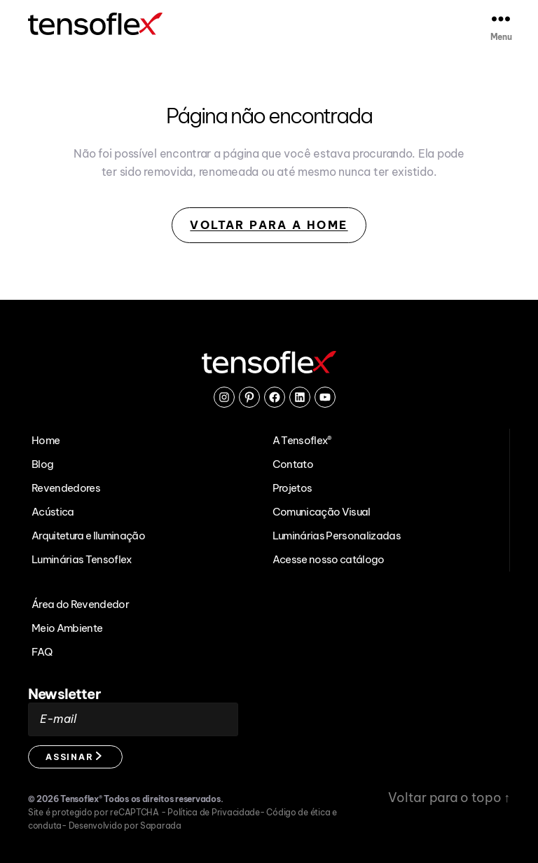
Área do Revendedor (80, 604)
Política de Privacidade (213, 812)
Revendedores (66, 488)
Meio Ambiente (67, 628)
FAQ (42, 651)
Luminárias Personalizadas (337, 535)
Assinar (74, 757)
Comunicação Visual (322, 511)
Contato (293, 464)
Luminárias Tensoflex (82, 559)
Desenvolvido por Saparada (125, 825)
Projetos (292, 488)
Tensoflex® (81, 799)
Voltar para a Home (268, 226)
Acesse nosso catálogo (329, 559)
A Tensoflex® (302, 440)
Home (46, 440)
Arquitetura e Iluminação (88, 535)
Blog (42, 464)
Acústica (53, 511)
